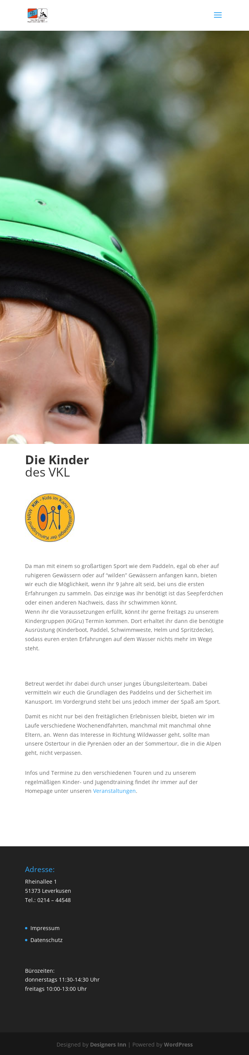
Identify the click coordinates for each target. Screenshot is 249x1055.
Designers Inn (108, 1044)
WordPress (178, 1044)
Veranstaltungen (114, 790)
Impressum (45, 928)
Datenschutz (46, 940)
